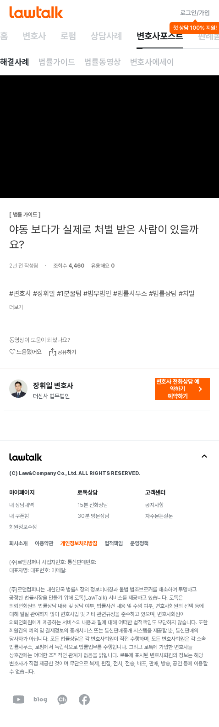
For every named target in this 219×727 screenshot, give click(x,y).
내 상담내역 (21, 505)
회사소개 (18, 543)
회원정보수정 (23, 527)
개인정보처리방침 (78, 543)
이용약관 (44, 543)
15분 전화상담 (92, 505)
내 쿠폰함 (19, 516)
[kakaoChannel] (62, 699)
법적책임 (113, 543)
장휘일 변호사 (53, 386)
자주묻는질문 (159, 516)
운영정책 (139, 543)
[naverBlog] (40, 699)
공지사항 (154, 505)
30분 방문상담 (93, 516)
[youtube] (18, 699)
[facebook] (84, 699)
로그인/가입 (195, 12)
